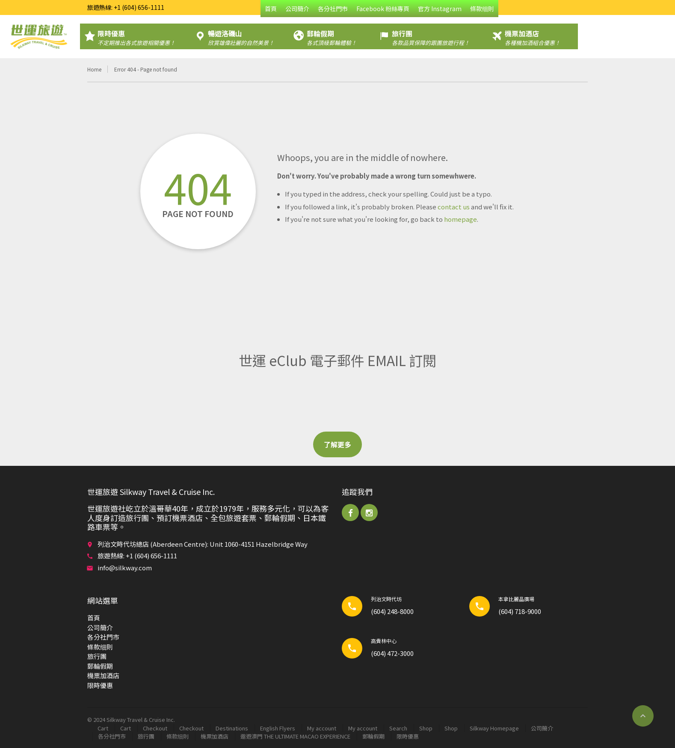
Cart (103, 728)
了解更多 (337, 444)
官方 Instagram (440, 8)
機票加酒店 (103, 675)
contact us (454, 206)
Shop (425, 728)
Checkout (155, 728)
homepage (460, 219)
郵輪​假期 (100, 666)
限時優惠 (100, 685)
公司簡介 (297, 8)
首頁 (271, 8)
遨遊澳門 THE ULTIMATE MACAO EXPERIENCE (295, 736)
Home (94, 69)
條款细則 (482, 8)
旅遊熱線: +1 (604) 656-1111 (125, 7)
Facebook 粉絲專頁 (382, 8)
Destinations (232, 728)
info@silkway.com (125, 567)
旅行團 (97, 656)
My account (321, 728)
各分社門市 (333, 8)
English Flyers (277, 728)
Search (398, 728)
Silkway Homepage (494, 728)
